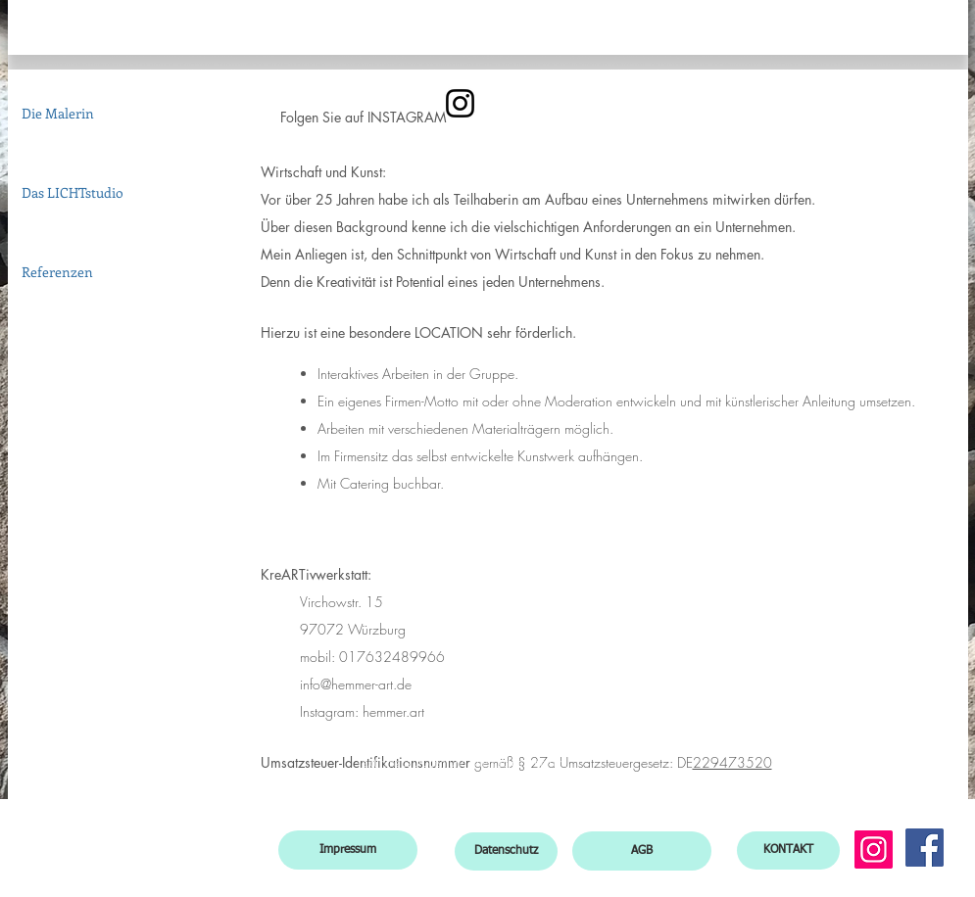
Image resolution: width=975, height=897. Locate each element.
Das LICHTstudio (72, 192)
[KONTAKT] (788, 850)
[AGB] (641, 851)
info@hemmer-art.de (356, 684)
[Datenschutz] (506, 851)
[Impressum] (347, 850)
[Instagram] (873, 849)
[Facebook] (924, 847)
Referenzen (57, 271)
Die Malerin (58, 113)
